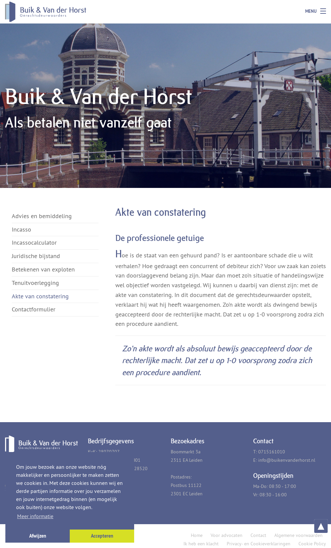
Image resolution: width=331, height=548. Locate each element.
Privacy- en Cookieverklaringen (258, 544)
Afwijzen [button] (37, 536)
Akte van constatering (40, 296)
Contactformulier (33, 309)
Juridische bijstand (36, 256)
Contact (258, 535)
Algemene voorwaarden (298, 535)
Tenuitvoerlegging (35, 283)
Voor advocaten (226, 535)
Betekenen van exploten (43, 269)
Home (197, 535)
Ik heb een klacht (201, 544)
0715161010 (271, 452)
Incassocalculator (34, 242)
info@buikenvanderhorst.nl (286, 460)
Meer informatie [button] (35, 516)
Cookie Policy (312, 544)
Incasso (21, 229)
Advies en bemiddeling (42, 216)
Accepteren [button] (102, 536)
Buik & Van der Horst (35, 12)
